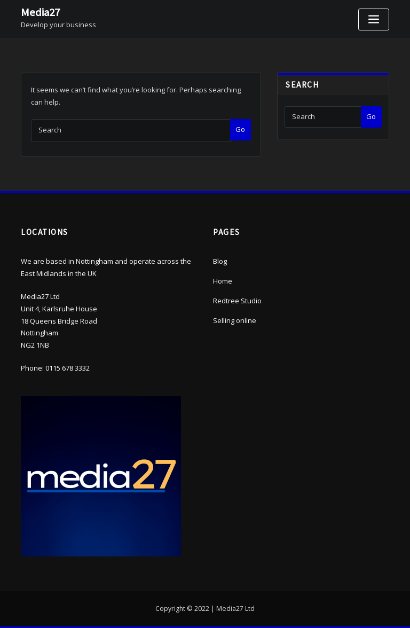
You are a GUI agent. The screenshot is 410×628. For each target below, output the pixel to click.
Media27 (40, 12)
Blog (220, 261)
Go (240, 129)
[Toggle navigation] (373, 19)
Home (222, 281)
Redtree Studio (237, 300)
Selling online (234, 320)
